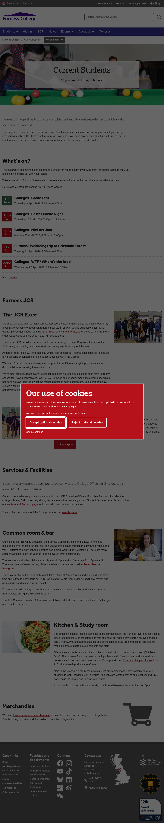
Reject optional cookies (87, 422)
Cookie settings (34, 432)
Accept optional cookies (45, 422)
